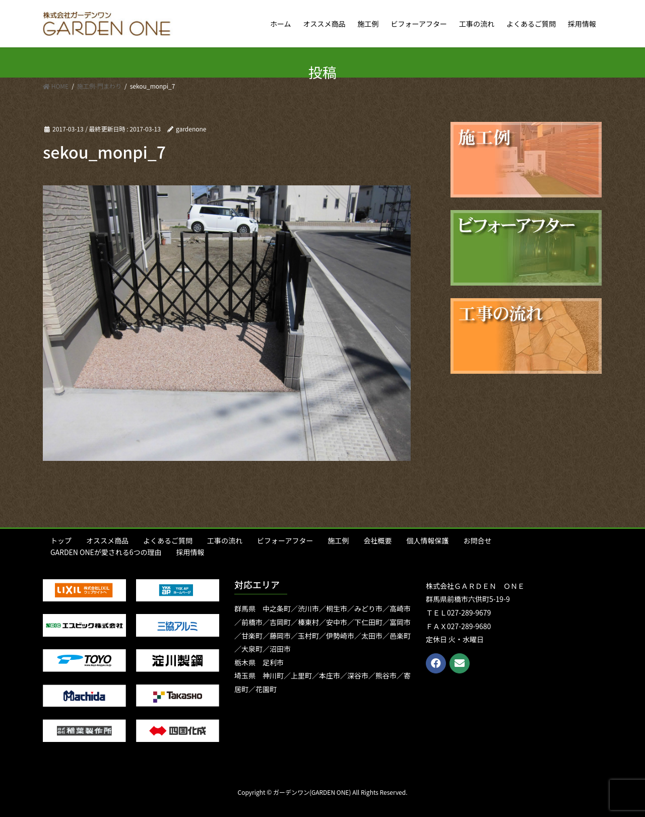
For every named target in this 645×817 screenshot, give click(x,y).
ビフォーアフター (285, 540)
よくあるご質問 (167, 540)
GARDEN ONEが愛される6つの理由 (106, 552)
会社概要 (377, 540)
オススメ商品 (107, 540)
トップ (61, 540)
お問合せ (477, 540)
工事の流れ (224, 540)
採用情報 (190, 552)
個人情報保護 (427, 540)
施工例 (338, 540)
